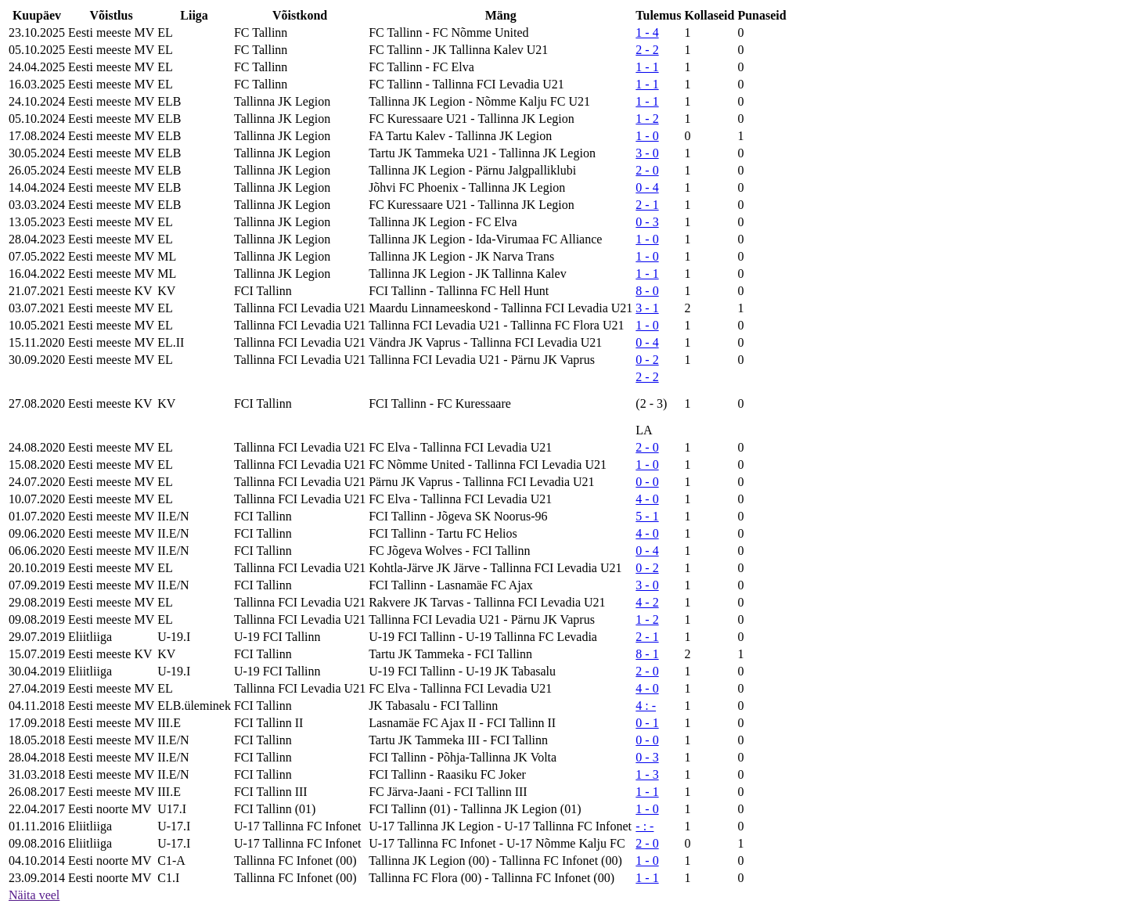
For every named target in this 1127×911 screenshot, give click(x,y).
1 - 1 (647, 67)
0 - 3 (647, 222)
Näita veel (34, 895)
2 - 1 (647, 204)
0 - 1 (647, 722)
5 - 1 (647, 516)
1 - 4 (647, 32)
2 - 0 (647, 170)
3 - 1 (647, 308)
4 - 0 (647, 499)
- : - (645, 826)
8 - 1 (647, 654)
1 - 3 (647, 774)
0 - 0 (647, 481)
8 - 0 (647, 290)
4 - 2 (647, 602)
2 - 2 (647, 49)
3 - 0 (647, 153)
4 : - (646, 705)
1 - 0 (647, 135)
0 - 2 (647, 359)
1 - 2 (647, 118)
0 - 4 (647, 187)
